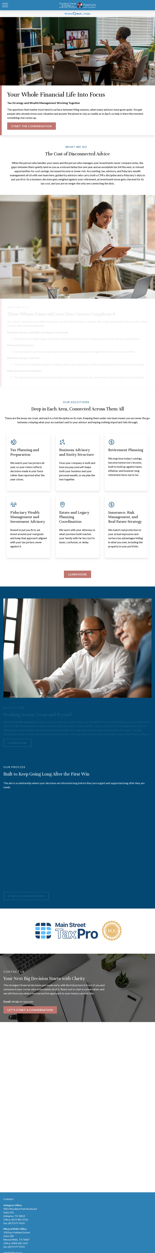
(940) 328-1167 (19, 1243)
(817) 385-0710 (19, 1219)
